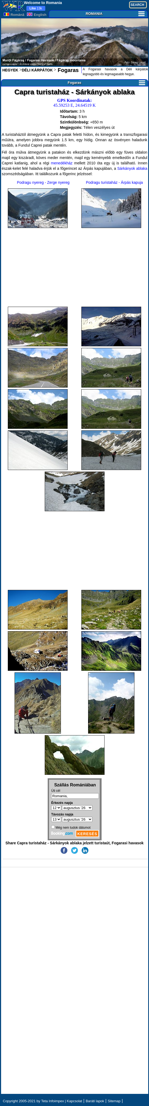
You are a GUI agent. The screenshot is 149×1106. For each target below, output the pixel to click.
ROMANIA (115, 14)
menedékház (61, 163)
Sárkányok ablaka (132, 168)
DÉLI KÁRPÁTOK (37, 70)
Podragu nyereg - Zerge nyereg (43, 182)
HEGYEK (10, 70)
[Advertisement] (74, 267)
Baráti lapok (95, 1101)
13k (35, 8)
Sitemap (114, 1101)
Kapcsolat (74, 1101)
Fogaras (67, 70)
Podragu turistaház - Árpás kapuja (114, 182)
